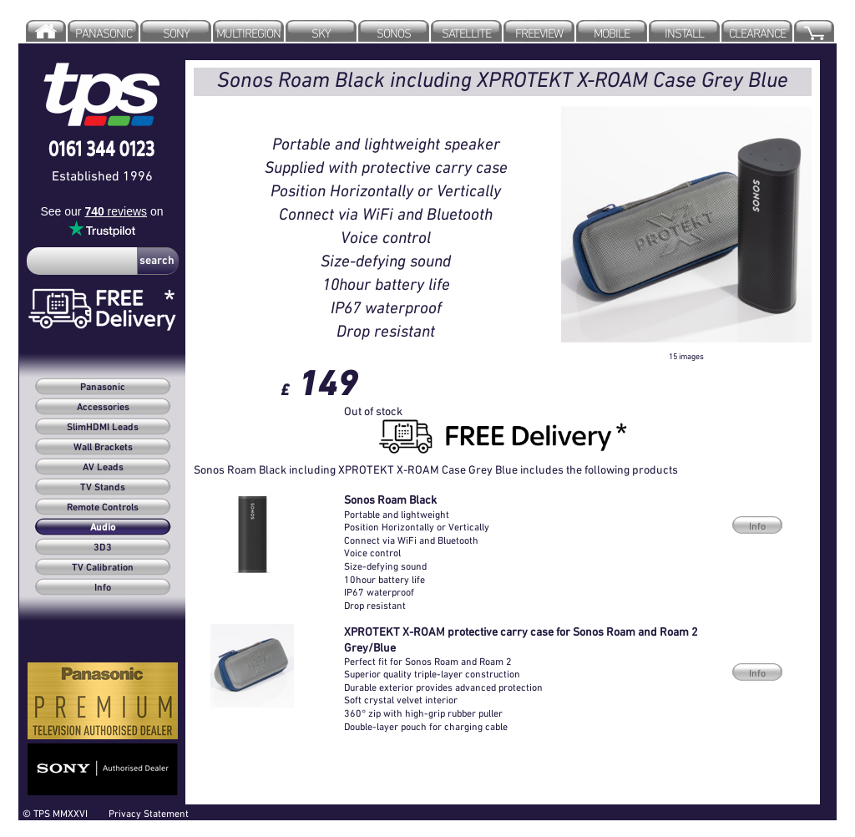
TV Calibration (103, 568)
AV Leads (103, 468)
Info (102, 588)
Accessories (103, 407)
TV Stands (102, 488)
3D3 (103, 548)
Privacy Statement (149, 813)
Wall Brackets (103, 448)
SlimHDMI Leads (103, 428)
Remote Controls (103, 508)
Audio (102, 528)
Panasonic (102, 387)
